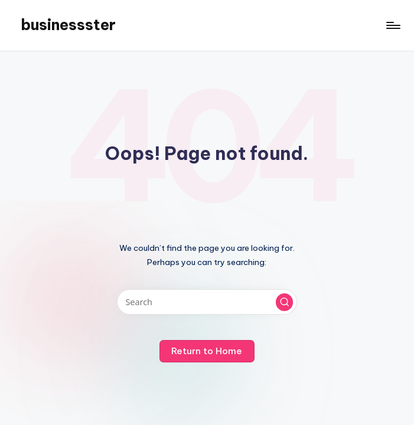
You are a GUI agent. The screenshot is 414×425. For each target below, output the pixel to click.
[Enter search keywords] (207, 302)
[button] (285, 302)
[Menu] (392, 25)
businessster (68, 24)
